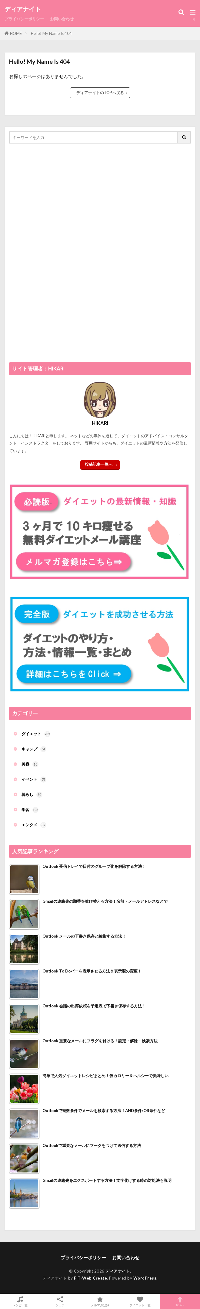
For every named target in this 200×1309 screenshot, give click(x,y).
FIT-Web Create (90, 1278)
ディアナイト (23, 9)
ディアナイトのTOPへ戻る (100, 92)
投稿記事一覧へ (98, 464)
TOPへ (180, 1301)
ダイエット (36, 734)
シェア (60, 1301)
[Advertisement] (54, 255)
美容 (30, 764)
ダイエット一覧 (140, 1301)
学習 (30, 810)
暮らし (32, 795)
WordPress (145, 1278)
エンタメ (34, 825)
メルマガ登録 (100, 1301)
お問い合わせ (62, 18)
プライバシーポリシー (24, 18)
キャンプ (34, 749)
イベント (34, 779)
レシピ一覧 (20, 1301)
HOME (16, 33)
